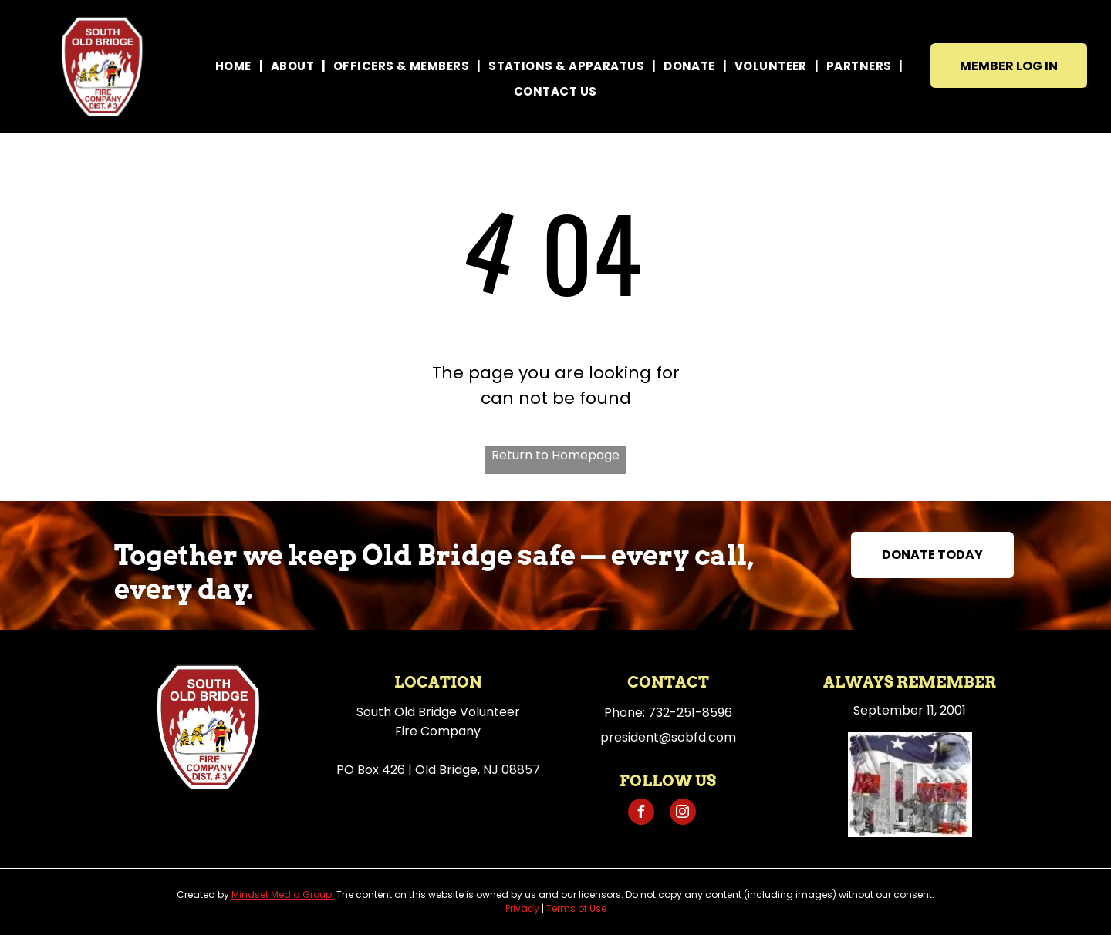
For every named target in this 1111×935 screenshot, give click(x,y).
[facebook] (641, 814)
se (601, 908)
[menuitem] (235, 66)
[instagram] (683, 814)
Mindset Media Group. (282, 894)
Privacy (522, 908)
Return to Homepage (555, 455)
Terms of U (571, 908)
